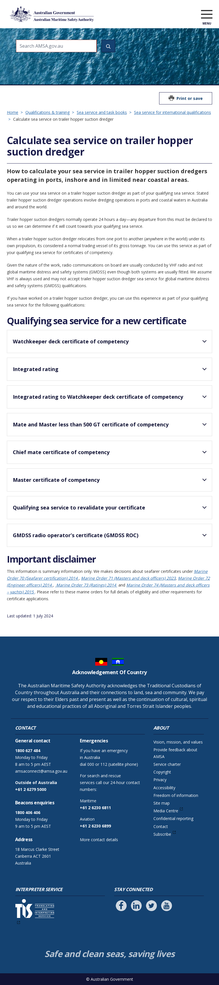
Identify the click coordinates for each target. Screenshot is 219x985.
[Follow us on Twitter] (151, 905)
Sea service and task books (102, 112)
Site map (161, 803)
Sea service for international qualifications (172, 112)
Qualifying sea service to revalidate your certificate (111, 510)
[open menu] (207, 15)
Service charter (167, 764)
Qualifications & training (47, 112)
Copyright (162, 772)
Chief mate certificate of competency (111, 455)
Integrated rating (111, 372)
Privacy (160, 779)
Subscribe (162, 834)
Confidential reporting (173, 818)
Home (12, 112)
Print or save (190, 98)
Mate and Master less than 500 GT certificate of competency (111, 427)
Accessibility (164, 787)
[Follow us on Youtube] (166, 905)
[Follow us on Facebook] (121, 905)
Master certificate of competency (111, 482)
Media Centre (165, 810)
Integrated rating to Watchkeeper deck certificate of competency (111, 399)
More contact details (99, 839)
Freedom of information (175, 795)
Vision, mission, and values (178, 742)
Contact (160, 826)
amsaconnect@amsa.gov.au (41, 771)
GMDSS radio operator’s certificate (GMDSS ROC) (111, 538)
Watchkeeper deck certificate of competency (111, 344)
